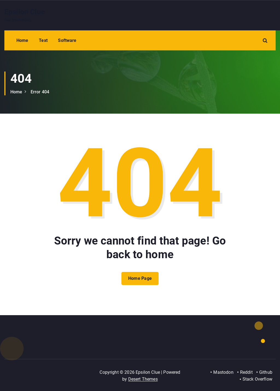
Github (265, 372)
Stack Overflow (257, 379)
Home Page (140, 278)
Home (22, 40)
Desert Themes (143, 379)
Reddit (246, 372)
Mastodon (223, 372)
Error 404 (40, 91)
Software (67, 40)
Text (43, 40)
